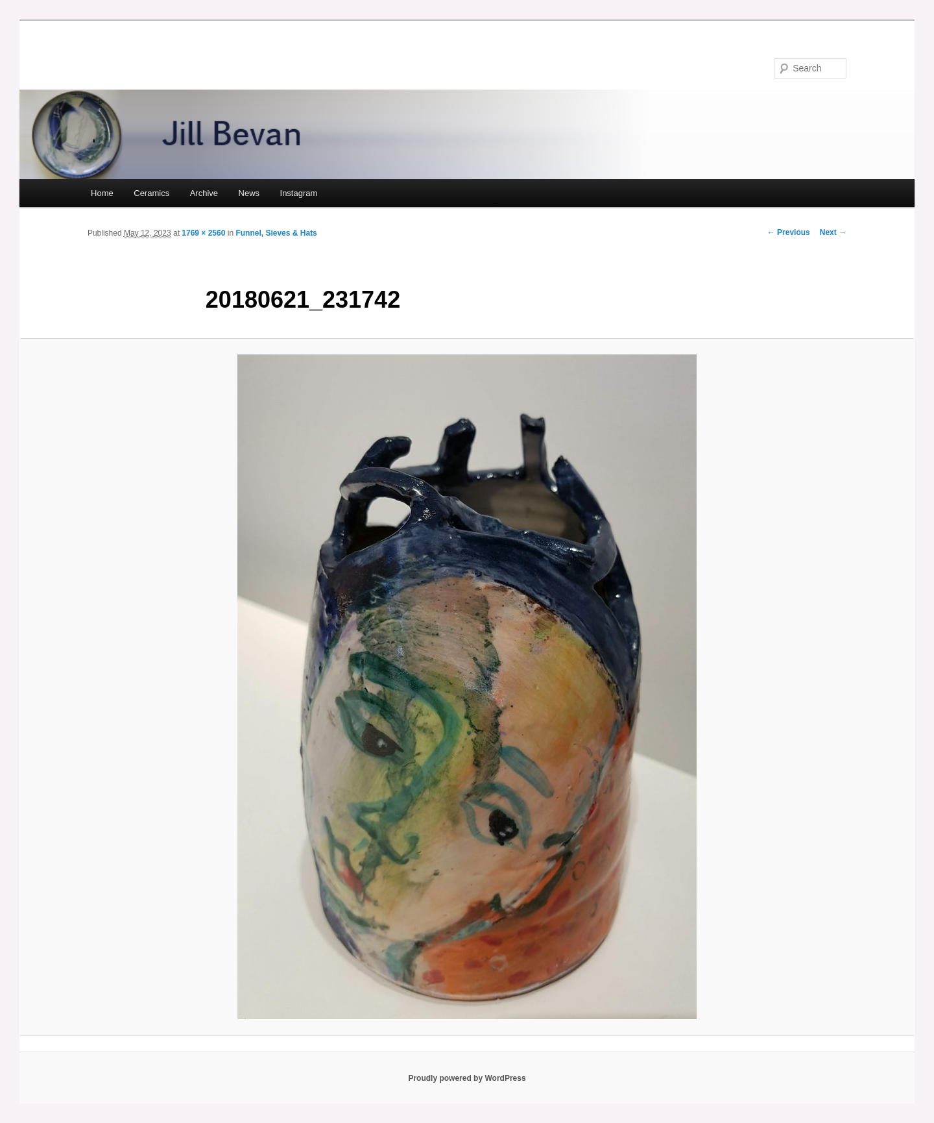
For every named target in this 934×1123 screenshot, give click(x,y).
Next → (833, 232)
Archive (204, 193)
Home (102, 193)
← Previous (788, 232)
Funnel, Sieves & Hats (276, 233)
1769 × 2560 (203, 233)
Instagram (299, 193)
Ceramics (151, 193)
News (249, 193)
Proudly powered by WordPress (466, 1078)
